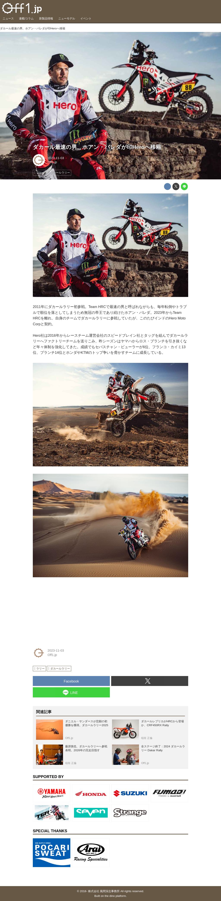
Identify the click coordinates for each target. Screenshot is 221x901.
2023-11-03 (55, 158)
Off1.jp (52, 162)
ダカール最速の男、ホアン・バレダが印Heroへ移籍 (97, 147)
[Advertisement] (65, 611)
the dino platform (115, 896)
